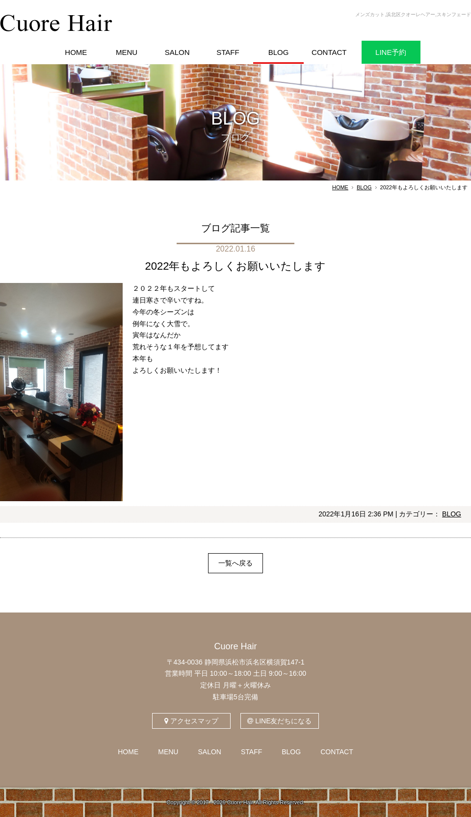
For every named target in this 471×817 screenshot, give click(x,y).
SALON (209, 752)
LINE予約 (390, 52)
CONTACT (336, 752)
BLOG (364, 187)
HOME (340, 187)
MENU (168, 752)
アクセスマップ (191, 721)
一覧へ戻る (235, 563)
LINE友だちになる (279, 721)
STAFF (251, 752)
